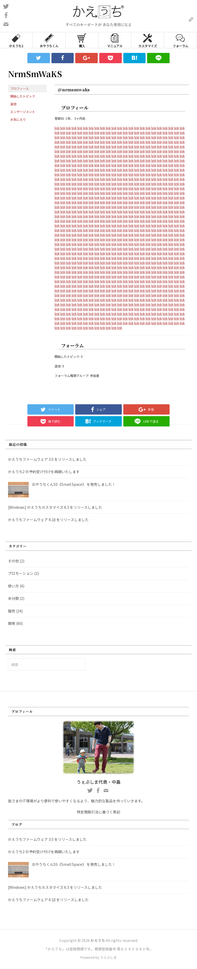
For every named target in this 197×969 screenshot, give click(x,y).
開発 (11, 623)
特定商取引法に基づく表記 (98, 811)
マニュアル (115, 40)
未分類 (13, 598)
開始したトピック (22, 96)
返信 (13, 104)
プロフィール (19, 88)
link (57, 128)
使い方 (13, 585)
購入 (81, 40)
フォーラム (180, 40)
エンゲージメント (22, 111)
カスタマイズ (147, 40)
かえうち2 (16, 40)
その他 (13, 560)
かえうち (97, 940)
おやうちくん (49, 40)
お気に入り (18, 119)
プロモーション (20, 573)
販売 (11, 610)
